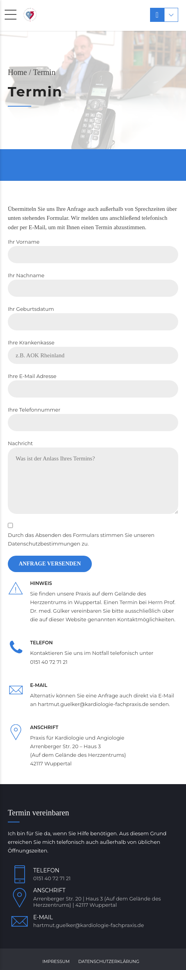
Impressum (56, 961)
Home (17, 72)
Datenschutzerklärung (108, 961)
